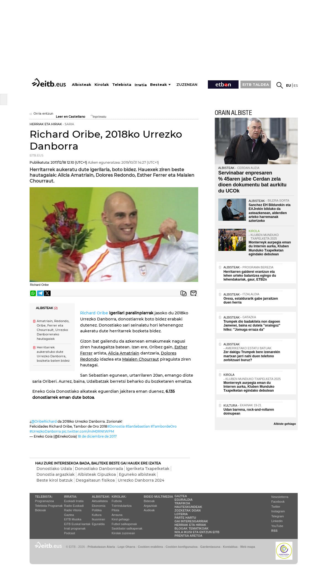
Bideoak (40, 510)
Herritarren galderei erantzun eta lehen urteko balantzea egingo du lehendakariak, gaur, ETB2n (250, 276)
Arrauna (117, 515)
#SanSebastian (137, 426)
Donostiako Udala (54, 468)
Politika (96, 510)
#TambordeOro (164, 426)
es (296, 85)
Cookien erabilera (150, 546)
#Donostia (116, 426)
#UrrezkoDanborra (45, 431)
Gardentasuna (210, 546)
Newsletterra (280, 497)
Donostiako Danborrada (99, 468)
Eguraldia (98, 524)
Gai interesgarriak (191, 521)
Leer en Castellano (70, 117)
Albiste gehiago (285, 423)
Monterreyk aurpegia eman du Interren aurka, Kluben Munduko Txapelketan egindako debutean (270, 248)
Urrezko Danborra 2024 (141, 480)
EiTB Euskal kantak (77, 524)
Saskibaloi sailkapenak (127, 528)
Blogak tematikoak (191, 528)
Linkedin (277, 521)
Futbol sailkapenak (124, 524)
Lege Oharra (126, 546)
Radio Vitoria (73, 510)
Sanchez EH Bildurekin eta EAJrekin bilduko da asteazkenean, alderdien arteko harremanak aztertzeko (270, 213)
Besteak (158, 85)
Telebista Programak (49, 505)
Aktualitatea (100, 501)
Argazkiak (150, 505)
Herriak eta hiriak (190, 524)
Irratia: (70, 496)
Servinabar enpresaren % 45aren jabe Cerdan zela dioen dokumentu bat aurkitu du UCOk (252, 182)
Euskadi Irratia (73, 501)
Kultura (96, 515)
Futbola (117, 501)
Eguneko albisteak (137, 474)
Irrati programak (75, 528)
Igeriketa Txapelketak (147, 468)
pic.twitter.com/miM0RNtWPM (88, 431)
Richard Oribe (94, 312)
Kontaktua (230, 546)
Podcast (69, 533)
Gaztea (69, 515)
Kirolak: (119, 496)
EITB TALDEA (255, 84)
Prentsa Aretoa (188, 535)
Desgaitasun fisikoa (95, 480)
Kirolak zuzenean (123, 533)
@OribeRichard (44, 421)
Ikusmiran (98, 519)
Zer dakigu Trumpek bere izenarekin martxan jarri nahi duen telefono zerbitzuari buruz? (252, 356)
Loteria (181, 514)
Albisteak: (101, 496)
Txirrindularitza (122, 505)
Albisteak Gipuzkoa (97, 474)
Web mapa (247, 546)
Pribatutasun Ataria (101, 546)
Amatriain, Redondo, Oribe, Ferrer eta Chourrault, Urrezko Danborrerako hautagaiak (53, 330)
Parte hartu (185, 517)
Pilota (115, 510)
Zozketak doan (187, 510)
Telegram (277, 516)
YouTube (277, 526)
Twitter (275, 506)
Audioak (149, 510)
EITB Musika (72, 519)
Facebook (278, 501)
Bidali (193, 293)
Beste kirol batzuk (54, 480)
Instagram (278, 511)
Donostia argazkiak (55, 474)
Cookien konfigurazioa (182, 546)
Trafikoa (182, 503)
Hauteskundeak (188, 506)
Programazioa (44, 501)
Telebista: (44, 496)
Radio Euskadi (74, 505)
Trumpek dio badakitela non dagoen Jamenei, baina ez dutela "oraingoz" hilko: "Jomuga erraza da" (252, 326)
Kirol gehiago (120, 519)
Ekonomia (98, 505)
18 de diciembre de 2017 (97, 436)
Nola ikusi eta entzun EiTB (196, 532)
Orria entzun (41, 113)
